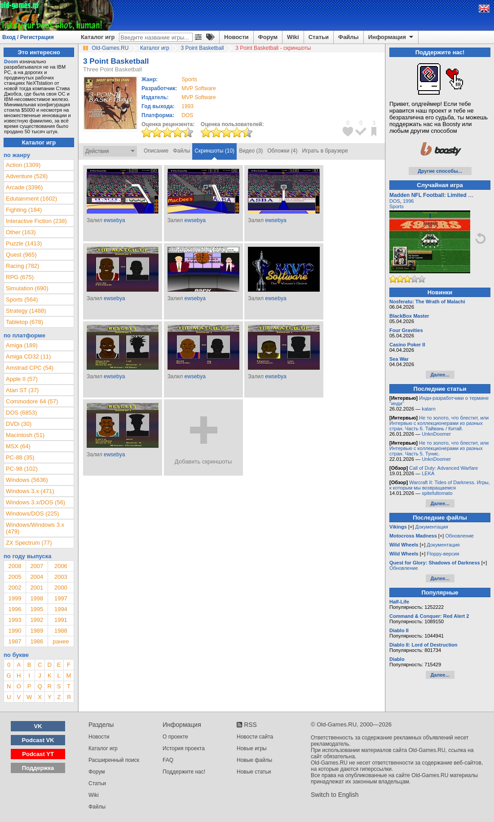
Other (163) (20, 232)
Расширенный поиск (113, 760)
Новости (236, 37)
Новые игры (252, 748)
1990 (14, 630)
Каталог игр (98, 37)
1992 (36, 619)
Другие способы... (440, 171)
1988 (60, 630)
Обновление (459, 535)
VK (38, 726)
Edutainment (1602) (31, 198)
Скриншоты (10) (214, 151)
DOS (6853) (21, 412)
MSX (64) (18, 446)
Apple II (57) (22, 379)
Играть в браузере (325, 151)
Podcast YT (38, 754)
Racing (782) (22, 265)
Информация (391, 37)
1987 (14, 641)
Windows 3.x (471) (30, 491)
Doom (11, 61)
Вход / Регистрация (28, 37)
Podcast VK (38, 740)
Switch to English (335, 794)
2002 (14, 587)
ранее (61, 641)
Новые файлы (254, 760)
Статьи (319, 37)
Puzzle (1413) (24, 243)
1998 (36, 598)
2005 (14, 576)
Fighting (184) (24, 209)
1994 (60, 609)
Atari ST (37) (22, 390)
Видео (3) (251, 151)
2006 (60, 566)
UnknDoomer (436, 434)
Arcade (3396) (24, 187)
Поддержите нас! (184, 772)
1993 (187, 106)
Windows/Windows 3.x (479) (35, 528)
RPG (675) (20, 277)
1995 (36, 609)
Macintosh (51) (25, 435)
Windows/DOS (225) (32, 513)
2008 (14, 566)
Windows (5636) (27, 480)
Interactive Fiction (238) (36, 221)
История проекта (184, 748)
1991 (60, 619)
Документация (431, 526)
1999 (14, 598)
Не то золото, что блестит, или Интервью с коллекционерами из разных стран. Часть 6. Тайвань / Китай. (439, 423)
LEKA (428, 473)
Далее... (439, 374)
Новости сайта (255, 737)
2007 (36, 566)
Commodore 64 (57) (32, 401)
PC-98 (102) (22, 468)
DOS (394, 201)
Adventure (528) (27, 176)
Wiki (293, 37)
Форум (268, 37)
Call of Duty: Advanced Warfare (443, 468)
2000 (60, 587)
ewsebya (114, 220)
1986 (36, 641)
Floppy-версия (443, 553)
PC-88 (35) (20, 457)
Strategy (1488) (26, 310)
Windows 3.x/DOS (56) (35, 502)
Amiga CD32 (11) (28, 356)
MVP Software (198, 88)
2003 (60, 576)
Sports (396, 206)
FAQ (168, 760)
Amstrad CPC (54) (29, 367)
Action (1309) (23, 165)
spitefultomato (437, 493)
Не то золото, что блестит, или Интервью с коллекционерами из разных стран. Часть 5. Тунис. (439, 448)
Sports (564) (22, 299)
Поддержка (38, 768)
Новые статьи (254, 772)
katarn (429, 408)
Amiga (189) (22, 345)
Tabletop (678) (24, 322)
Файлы (348, 37)
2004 (36, 576)
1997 (60, 598)
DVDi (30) (18, 423)
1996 (14, 609)
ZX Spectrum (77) (29, 542)
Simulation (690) (27, 288)
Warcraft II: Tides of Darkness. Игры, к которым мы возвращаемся (439, 485)
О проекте (175, 737)
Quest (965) (21, 254)
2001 (36, 587)
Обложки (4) (282, 151)
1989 (36, 630)
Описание (156, 151)
